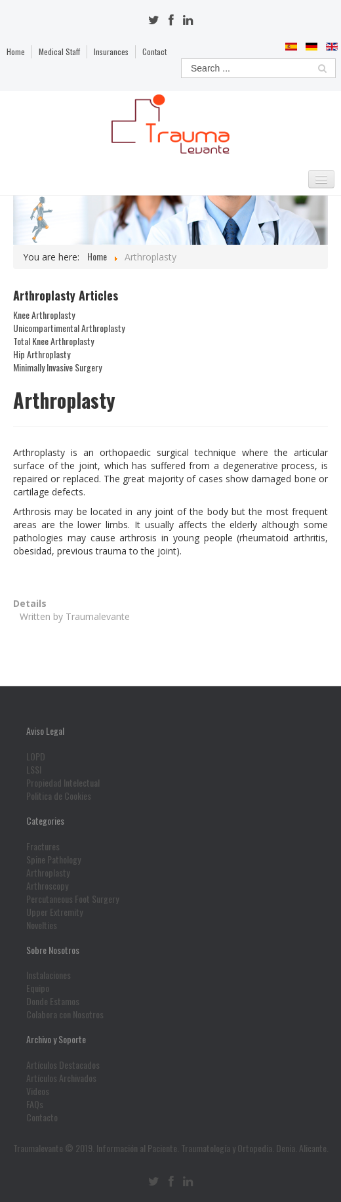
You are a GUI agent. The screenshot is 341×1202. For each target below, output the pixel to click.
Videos (37, 1091)
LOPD (35, 756)
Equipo (37, 988)
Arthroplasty (48, 872)
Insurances (111, 51)
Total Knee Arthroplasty (53, 341)
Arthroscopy (47, 885)
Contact (154, 51)
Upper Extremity (54, 912)
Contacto (42, 1117)
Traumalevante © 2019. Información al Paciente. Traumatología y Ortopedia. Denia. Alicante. (171, 1148)
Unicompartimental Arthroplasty (69, 328)
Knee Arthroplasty (44, 314)
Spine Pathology (53, 859)
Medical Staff (59, 51)
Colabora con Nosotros (65, 1014)
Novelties (41, 925)
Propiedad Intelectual (63, 782)
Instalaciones (48, 975)
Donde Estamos (52, 1001)
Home (16, 51)
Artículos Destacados (63, 1064)
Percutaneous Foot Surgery (72, 898)
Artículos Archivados (61, 1078)
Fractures (43, 846)
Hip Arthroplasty (41, 354)
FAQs (34, 1104)
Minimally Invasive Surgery (57, 367)
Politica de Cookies (58, 795)
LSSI (33, 769)
